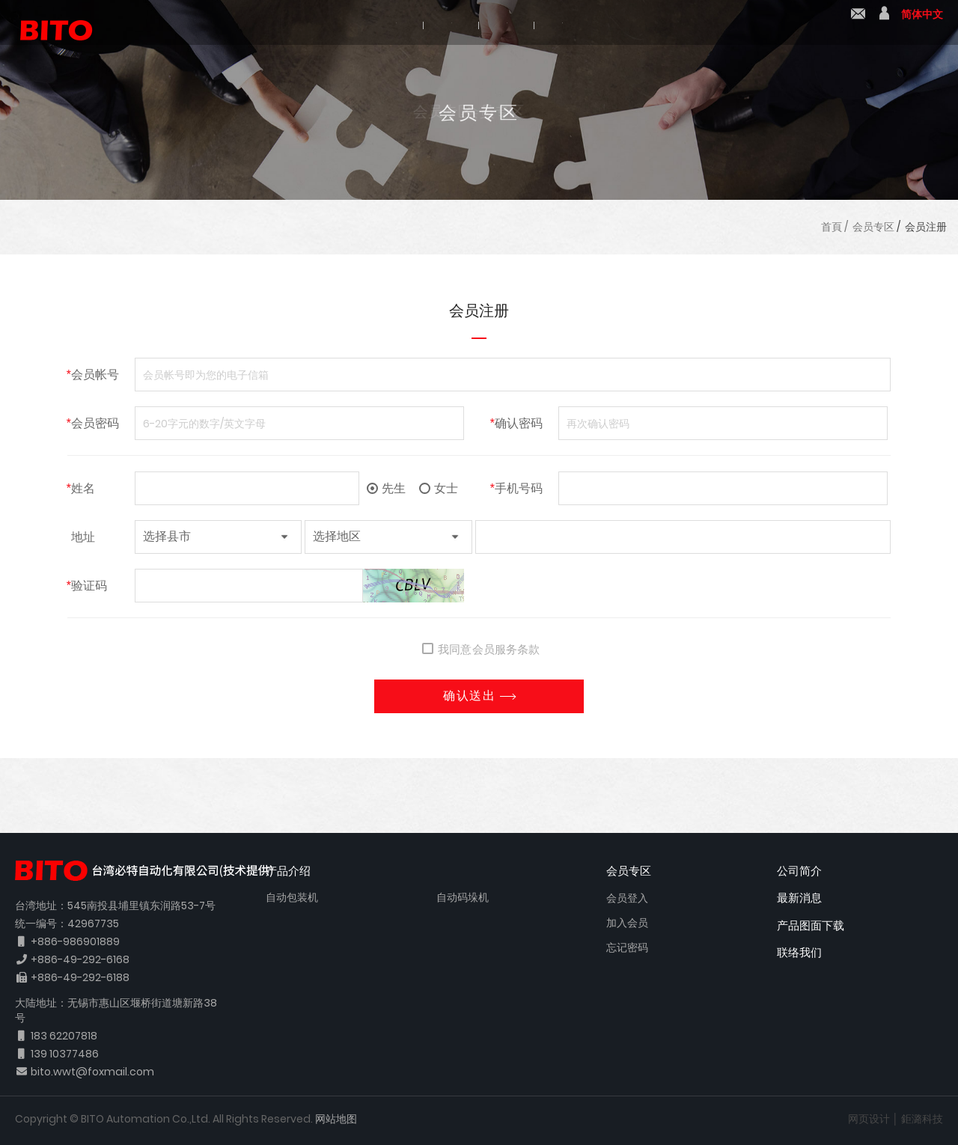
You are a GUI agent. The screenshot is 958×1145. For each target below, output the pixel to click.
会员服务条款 (506, 649)
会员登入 (627, 898)
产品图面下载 (629, 24)
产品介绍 (417, 24)
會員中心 (884, 23)
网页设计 (869, 1118)
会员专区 (873, 226)
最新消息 (517, 24)
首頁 (831, 226)
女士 (438, 488)
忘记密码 (627, 947)
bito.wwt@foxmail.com (92, 1071)
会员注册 (926, 226)
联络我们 (858, 23)
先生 (386, 488)
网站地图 (336, 1118)
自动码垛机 (462, 897)
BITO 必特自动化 (48, 22)
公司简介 (317, 24)
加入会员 (627, 922)
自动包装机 (292, 897)
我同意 (447, 649)
